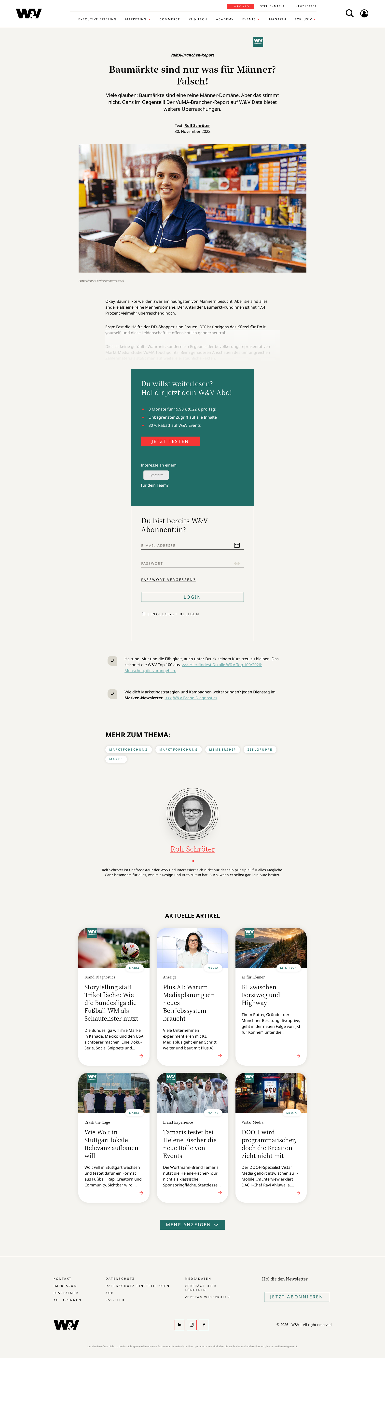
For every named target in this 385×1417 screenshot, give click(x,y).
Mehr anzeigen (192, 1224)
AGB (110, 1293)
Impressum (65, 1286)
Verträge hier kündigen (200, 1288)
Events (249, 19)
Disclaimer (66, 1293)
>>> (168, 698)
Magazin (277, 19)
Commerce (170, 19)
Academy (225, 19)
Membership (222, 749)
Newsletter (306, 6)
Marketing (136, 19)
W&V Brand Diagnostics (195, 698)
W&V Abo (241, 6)
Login (192, 597)
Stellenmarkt (272, 6)
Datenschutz (120, 1279)
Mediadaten (198, 1279)
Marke (116, 759)
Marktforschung (128, 749)
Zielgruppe (260, 749)
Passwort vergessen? (168, 579)
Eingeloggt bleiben (174, 614)
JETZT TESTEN (170, 441)
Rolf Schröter (197, 125)
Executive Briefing (97, 19)
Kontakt (63, 1279)
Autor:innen (68, 1300)
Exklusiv (303, 19)
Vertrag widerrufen (207, 1297)
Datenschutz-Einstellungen (138, 1286)
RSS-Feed (115, 1300)
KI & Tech (198, 19)
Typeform (156, 475)
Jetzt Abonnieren (296, 1297)
